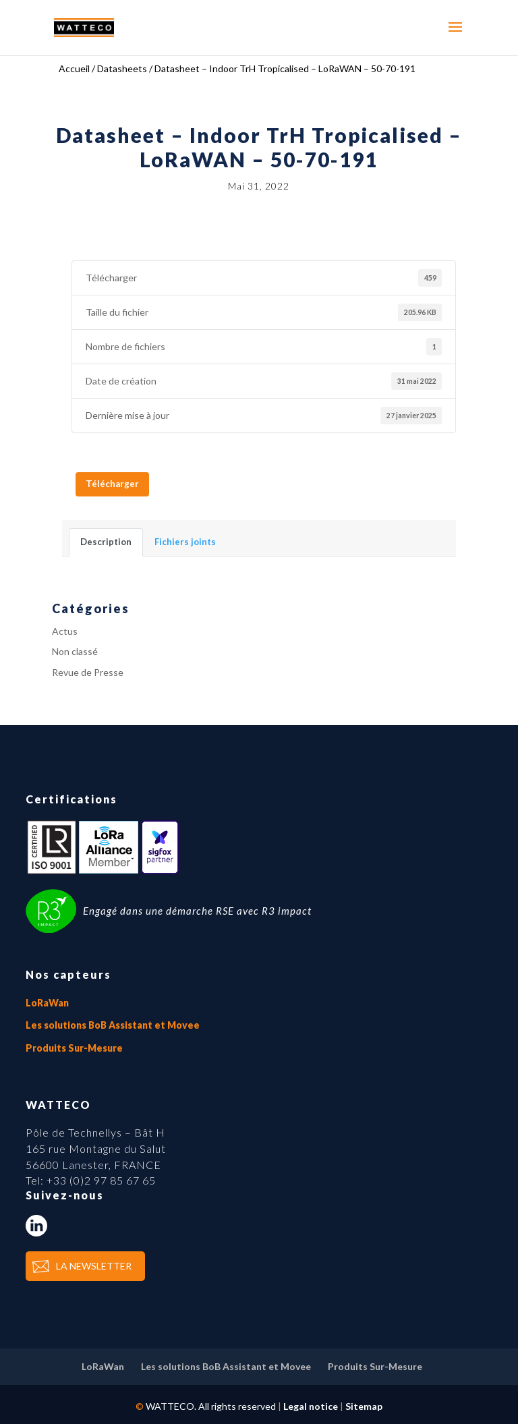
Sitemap (363, 1406)
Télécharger (112, 483)
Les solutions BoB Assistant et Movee (113, 1025)
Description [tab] (106, 541)
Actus (65, 631)
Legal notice (310, 1406)
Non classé (75, 651)
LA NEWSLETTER (94, 1266)
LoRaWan (47, 1002)
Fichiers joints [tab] (185, 541)
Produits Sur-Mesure (74, 1048)
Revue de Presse (87, 672)
